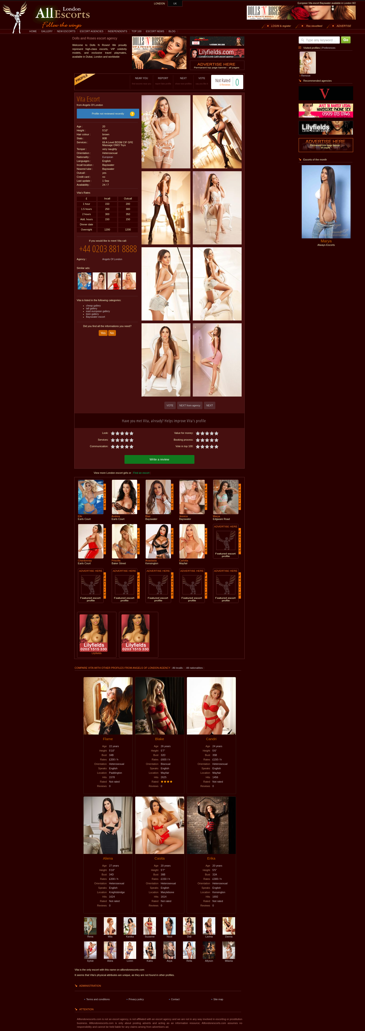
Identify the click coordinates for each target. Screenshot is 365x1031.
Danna (229, 934)
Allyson (209, 958)
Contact (175, 998)
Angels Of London (112, 266)
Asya (169, 958)
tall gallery (91, 315)
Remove (306, 75)
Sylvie (90, 958)
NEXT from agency (189, 405)
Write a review (159, 458)
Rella (189, 958)
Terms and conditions (98, 998)
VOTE (197, 81)
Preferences (328, 47)
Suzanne (149, 934)
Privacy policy (136, 998)
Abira (110, 958)
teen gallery (92, 321)
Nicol (169, 934)
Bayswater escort (95, 324)
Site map (218, 998)
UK (175, 3)
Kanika (130, 934)
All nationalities (194, 667)
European (107, 155)
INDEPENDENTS (117, 31)
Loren (130, 958)
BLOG (172, 31)
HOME (33, 31)
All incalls (177, 667)
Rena (90, 934)
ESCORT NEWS (155, 31)
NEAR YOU (136, 81)
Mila (110, 934)
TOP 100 (136, 31)
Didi (189, 934)
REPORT (158, 81)
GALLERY (47, 31)
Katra (149, 958)
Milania (229, 958)
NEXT (178, 81)
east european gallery (98, 318)
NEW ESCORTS (66, 31)
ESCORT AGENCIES (91, 31)
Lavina (209, 934)
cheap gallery (93, 313)
